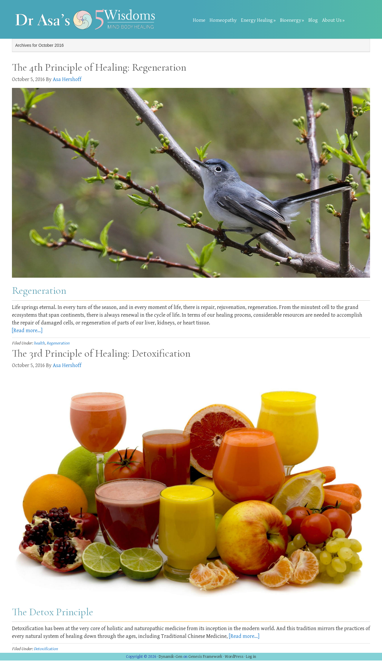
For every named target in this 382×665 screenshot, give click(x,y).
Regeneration (58, 343)
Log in (251, 656)
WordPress (234, 656)
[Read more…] (27, 330)
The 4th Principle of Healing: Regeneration (99, 67)
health (39, 343)
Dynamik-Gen (170, 656)
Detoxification (46, 649)
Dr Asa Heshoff (86, 19)
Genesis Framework (205, 656)
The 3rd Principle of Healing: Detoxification (101, 353)
